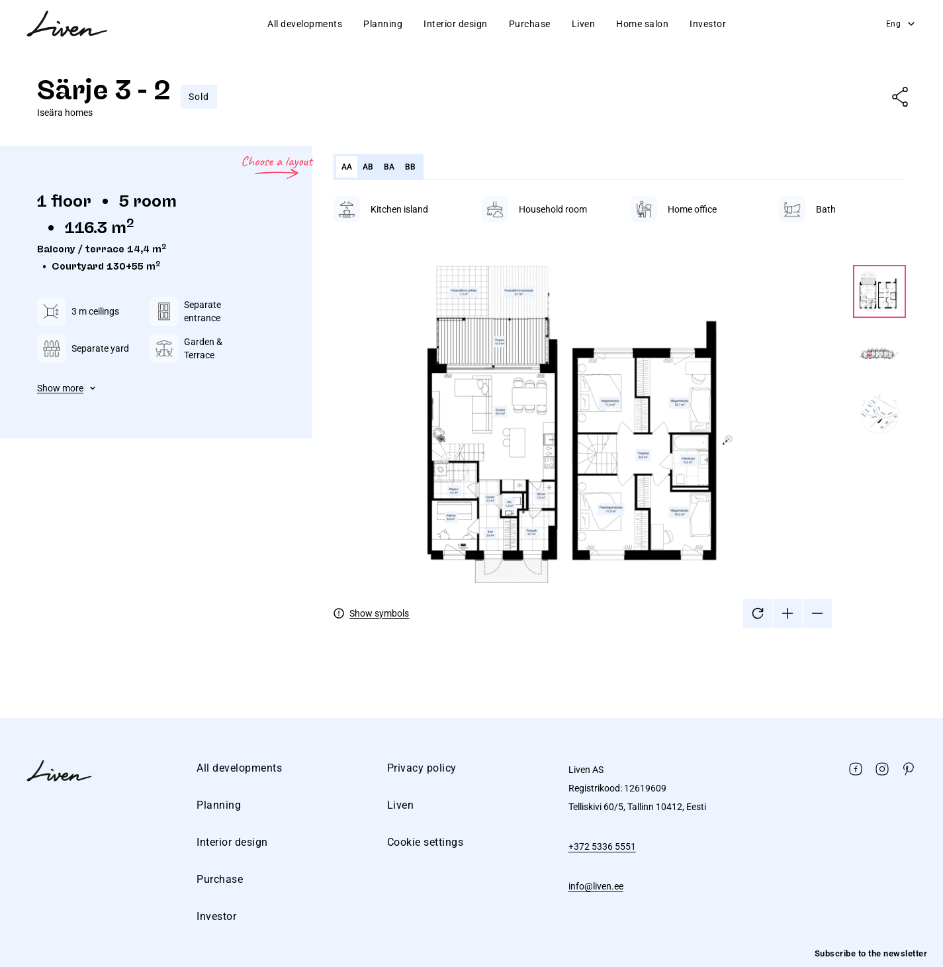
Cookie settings (425, 842)
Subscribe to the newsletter (871, 953)
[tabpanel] (620, 412)
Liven (584, 24)
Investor (708, 24)
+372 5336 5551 (602, 846)
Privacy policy (422, 768)
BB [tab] (410, 167)
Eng (901, 24)
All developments (304, 24)
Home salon (642, 24)
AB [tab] (368, 167)
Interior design (456, 24)
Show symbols (379, 613)
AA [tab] (347, 167)
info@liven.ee (595, 886)
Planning (382, 24)
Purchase (530, 24)
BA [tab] (389, 167)
